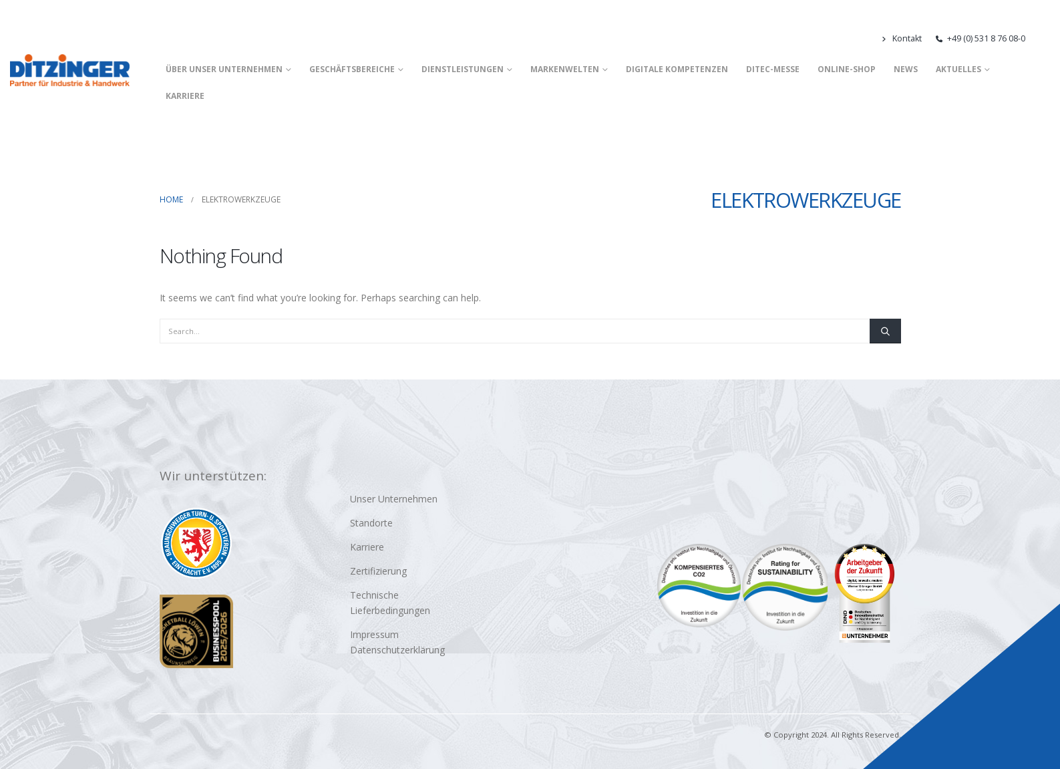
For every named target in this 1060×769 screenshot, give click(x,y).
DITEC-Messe (773, 69)
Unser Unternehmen (393, 498)
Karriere (185, 96)
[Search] (885, 331)
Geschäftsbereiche (352, 69)
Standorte (371, 522)
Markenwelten (564, 69)
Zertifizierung (378, 571)
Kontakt (901, 38)
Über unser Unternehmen (224, 69)
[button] (1044, 38)
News (906, 69)
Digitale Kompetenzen (677, 69)
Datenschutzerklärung (397, 649)
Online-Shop (847, 69)
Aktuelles (958, 69)
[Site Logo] (70, 70)
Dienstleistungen (462, 69)
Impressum (374, 634)
